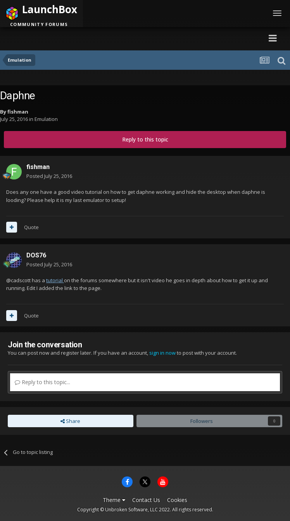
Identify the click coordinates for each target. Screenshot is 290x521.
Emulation (46, 119)
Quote (31, 227)
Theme (114, 500)
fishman (17, 111)
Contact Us (146, 500)
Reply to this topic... (42, 382)
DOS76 (36, 255)
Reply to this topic (145, 139)
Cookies (177, 500)
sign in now (162, 352)
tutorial (55, 280)
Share (70, 421)
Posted (49, 176)
